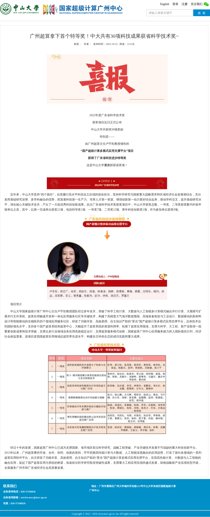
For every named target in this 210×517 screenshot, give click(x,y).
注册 (185, 4)
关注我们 (200, 4)
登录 (175, 4)
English (164, 4)
